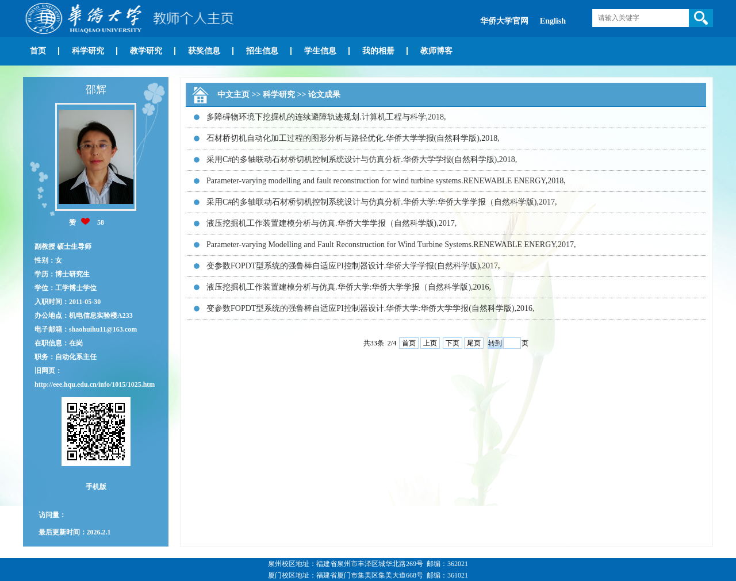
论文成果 (324, 94)
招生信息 (262, 51)
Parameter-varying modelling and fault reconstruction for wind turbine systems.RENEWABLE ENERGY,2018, (386, 180)
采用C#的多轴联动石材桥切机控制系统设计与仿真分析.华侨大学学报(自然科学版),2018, (361, 159)
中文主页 (233, 94)
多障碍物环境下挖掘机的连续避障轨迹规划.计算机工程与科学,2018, (326, 117)
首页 (38, 51)
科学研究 (88, 51)
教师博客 (436, 51)
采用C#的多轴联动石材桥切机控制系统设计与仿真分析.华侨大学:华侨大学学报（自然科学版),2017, (381, 202)
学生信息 (320, 51)
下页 (452, 343)
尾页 (474, 343)
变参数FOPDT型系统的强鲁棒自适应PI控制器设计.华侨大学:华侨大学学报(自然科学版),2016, (370, 308)
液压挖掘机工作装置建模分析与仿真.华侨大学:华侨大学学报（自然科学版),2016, (348, 287)
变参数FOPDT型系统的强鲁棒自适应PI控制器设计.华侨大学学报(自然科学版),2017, (353, 265)
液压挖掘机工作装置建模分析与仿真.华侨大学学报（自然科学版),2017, (331, 223)
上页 (430, 343)
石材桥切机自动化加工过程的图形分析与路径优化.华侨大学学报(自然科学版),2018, (353, 138)
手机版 (96, 487)
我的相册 (378, 51)
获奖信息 (204, 51)
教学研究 (146, 51)
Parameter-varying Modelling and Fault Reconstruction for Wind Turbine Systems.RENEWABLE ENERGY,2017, (391, 244)
